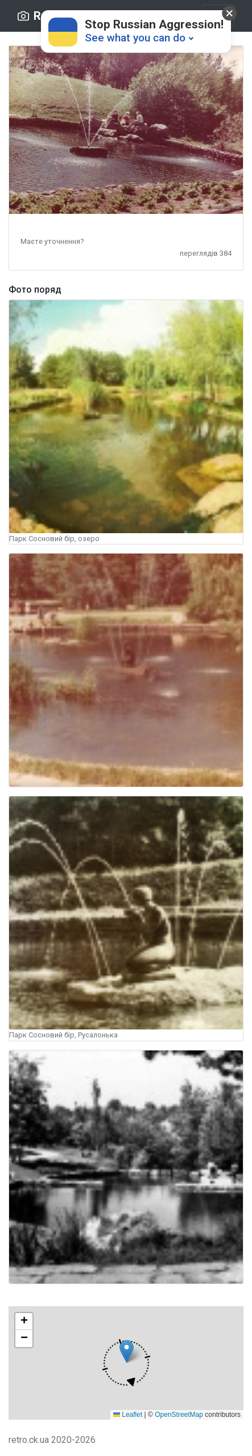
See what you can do (135, 37)
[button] (52, 240)
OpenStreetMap (179, 1415)
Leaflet (127, 1415)
